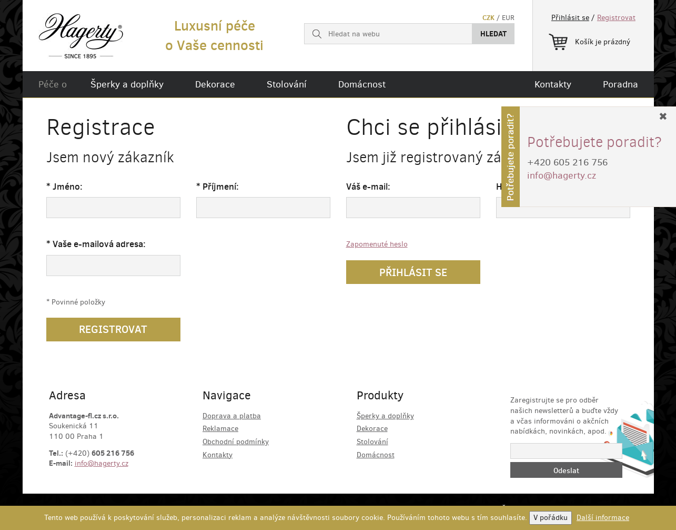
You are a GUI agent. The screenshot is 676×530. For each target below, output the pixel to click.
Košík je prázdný (589, 40)
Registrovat (616, 18)
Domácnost (362, 84)
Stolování (287, 84)
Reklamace (220, 429)
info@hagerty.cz (101, 463)
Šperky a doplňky (127, 84)
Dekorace (215, 84)
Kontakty (552, 84)
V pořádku (550, 518)
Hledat (493, 33)
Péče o (52, 84)
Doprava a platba (232, 416)
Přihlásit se (570, 18)
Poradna (620, 84)
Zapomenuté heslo (377, 244)
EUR (508, 17)
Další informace (603, 518)
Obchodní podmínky (236, 442)
